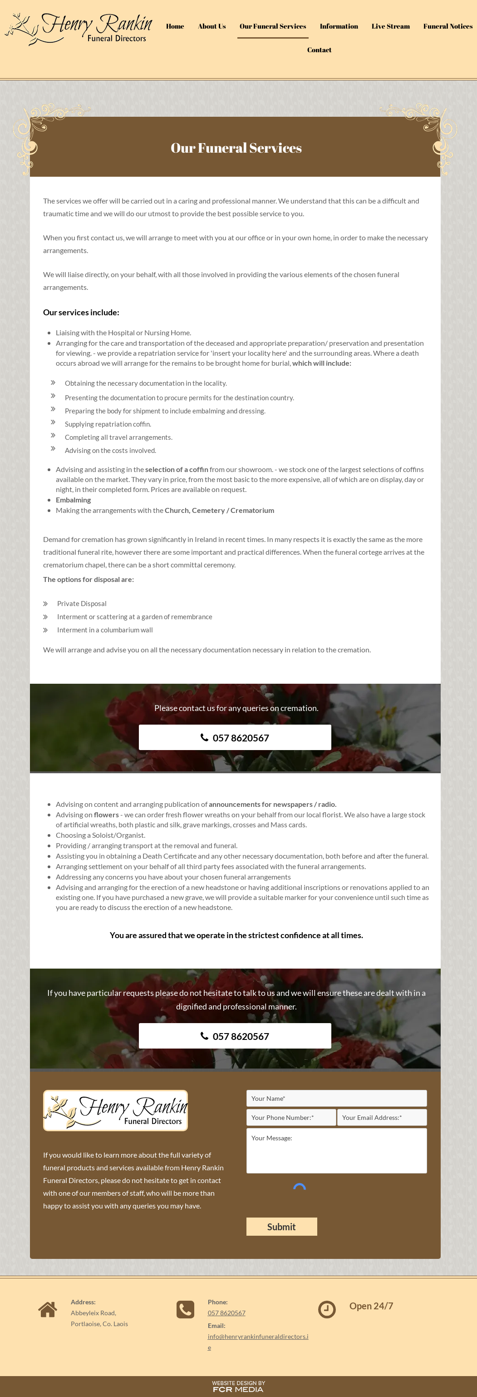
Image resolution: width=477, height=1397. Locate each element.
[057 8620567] (235, 737)
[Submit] (281, 1227)
